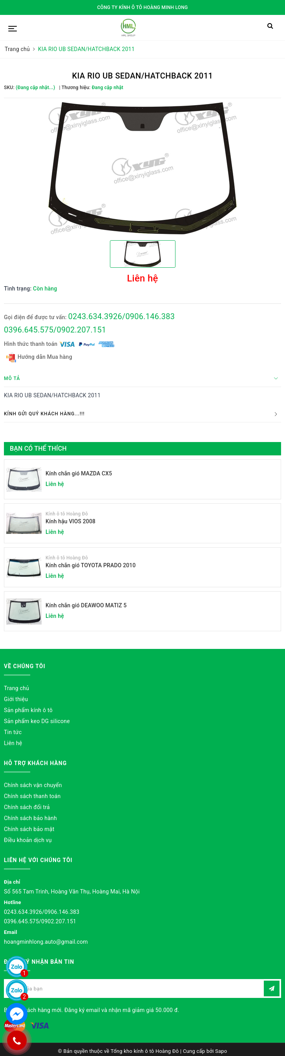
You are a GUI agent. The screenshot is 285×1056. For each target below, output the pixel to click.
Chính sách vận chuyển (33, 785)
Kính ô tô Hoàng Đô (67, 514)
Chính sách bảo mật (29, 829)
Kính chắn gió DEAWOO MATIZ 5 (86, 605)
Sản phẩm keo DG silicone (37, 721)
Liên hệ (13, 743)
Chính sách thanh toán (32, 796)
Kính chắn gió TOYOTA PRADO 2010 (91, 565)
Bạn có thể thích (38, 448)
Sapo (221, 1051)
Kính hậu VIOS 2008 (70, 521)
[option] (142, 168)
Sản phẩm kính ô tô (28, 710)
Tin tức (13, 732)
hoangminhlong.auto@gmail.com (46, 942)
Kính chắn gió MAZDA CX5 (79, 473)
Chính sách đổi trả (27, 807)
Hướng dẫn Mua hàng (39, 357)
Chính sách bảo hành (30, 818)
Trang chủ (16, 688)
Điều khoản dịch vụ (28, 840)
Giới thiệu (16, 699)
